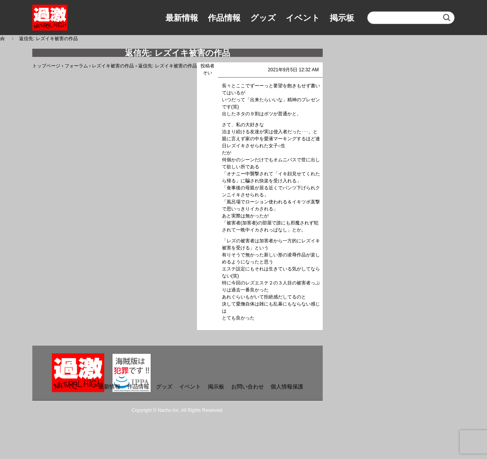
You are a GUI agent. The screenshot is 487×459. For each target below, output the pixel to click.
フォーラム (76, 66)
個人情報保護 (287, 386)
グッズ (263, 17)
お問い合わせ (247, 386)
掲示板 (342, 17)
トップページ (46, 66)
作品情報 (224, 17)
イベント (303, 17)
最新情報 (181, 17)
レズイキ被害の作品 (113, 66)
